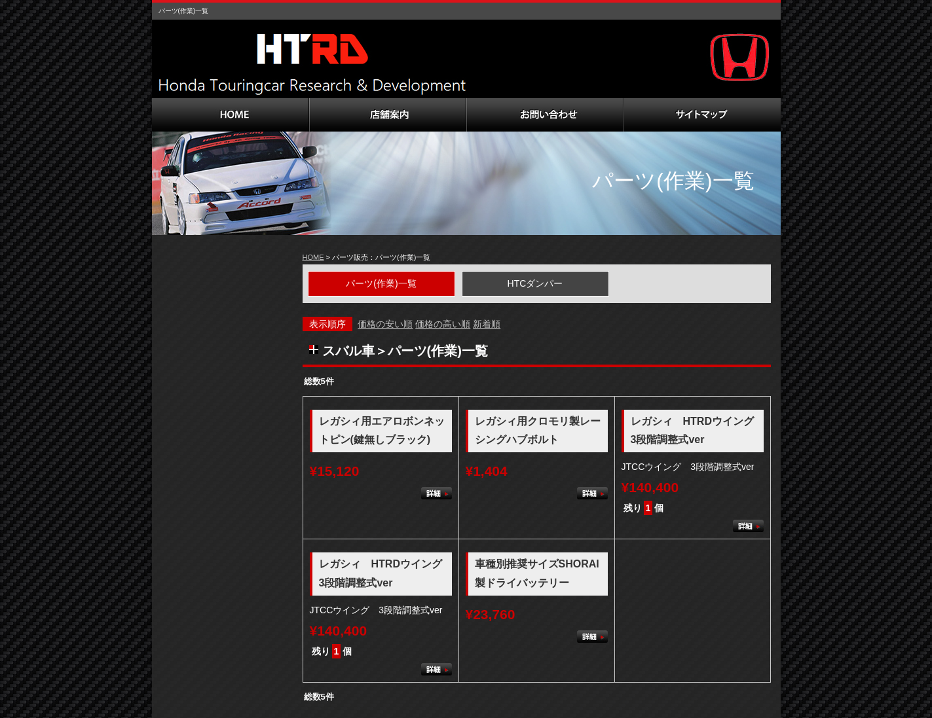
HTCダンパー (535, 283)
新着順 (486, 324)
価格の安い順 (385, 324)
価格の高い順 (442, 324)
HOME (313, 257)
